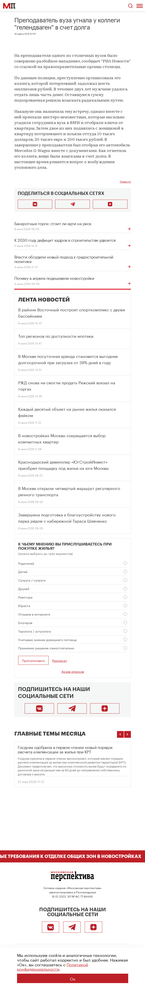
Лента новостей (44, 299)
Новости (125, 181)
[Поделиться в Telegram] (72, 204)
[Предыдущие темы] (120, 734)
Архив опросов (72, 671)
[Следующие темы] (127, 734)
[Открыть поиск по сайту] (130, 5)
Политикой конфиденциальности (52, 966)
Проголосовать (33, 660)
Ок (72, 978)
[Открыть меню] (139, 6)
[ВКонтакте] (39, 708)
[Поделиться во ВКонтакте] (35, 204)
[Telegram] (72, 708)
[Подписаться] (110, 204)
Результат (59, 660)
